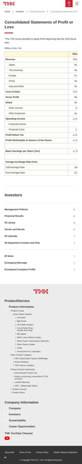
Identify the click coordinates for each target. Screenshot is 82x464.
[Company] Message (16, 262)
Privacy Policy (42, 452)
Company (15, 408)
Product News (18, 392)
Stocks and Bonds (15, 229)
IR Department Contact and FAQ (22, 242)
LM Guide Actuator (25, 325)
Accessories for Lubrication (29, 351)
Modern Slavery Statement (65, 452)
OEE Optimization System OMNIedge (31, 358)
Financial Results (14, 216)
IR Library (10, 222)
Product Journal (19, 389)
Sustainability (17, 420)
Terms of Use (25, 452)
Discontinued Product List (26, 373)
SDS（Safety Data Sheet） (27, 386)
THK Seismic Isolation (24, 365)
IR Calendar (11, 236)
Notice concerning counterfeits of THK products (31, 377)
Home (7, 11)
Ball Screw (21, 321)
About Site (9, 452)
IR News (9, 256)
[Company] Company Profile (20, 269)
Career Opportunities (22, 426)
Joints (19, 348)
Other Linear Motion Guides (29, 337)
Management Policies (16, 209)
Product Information (21, 306)
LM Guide (21, 318)
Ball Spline (21, 334)
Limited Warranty (22, 382)
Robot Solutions (22, 362)
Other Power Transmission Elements (33, 341)
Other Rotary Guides (26, 344)
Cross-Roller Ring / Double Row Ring (25, 329)
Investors (20, 11)
